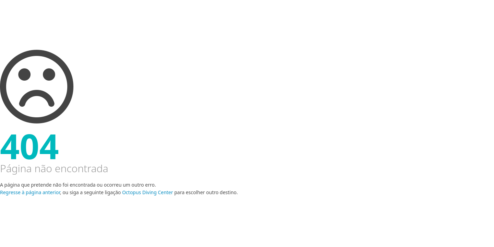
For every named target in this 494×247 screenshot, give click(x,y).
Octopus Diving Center (147, 192)
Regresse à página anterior (30, 192)
